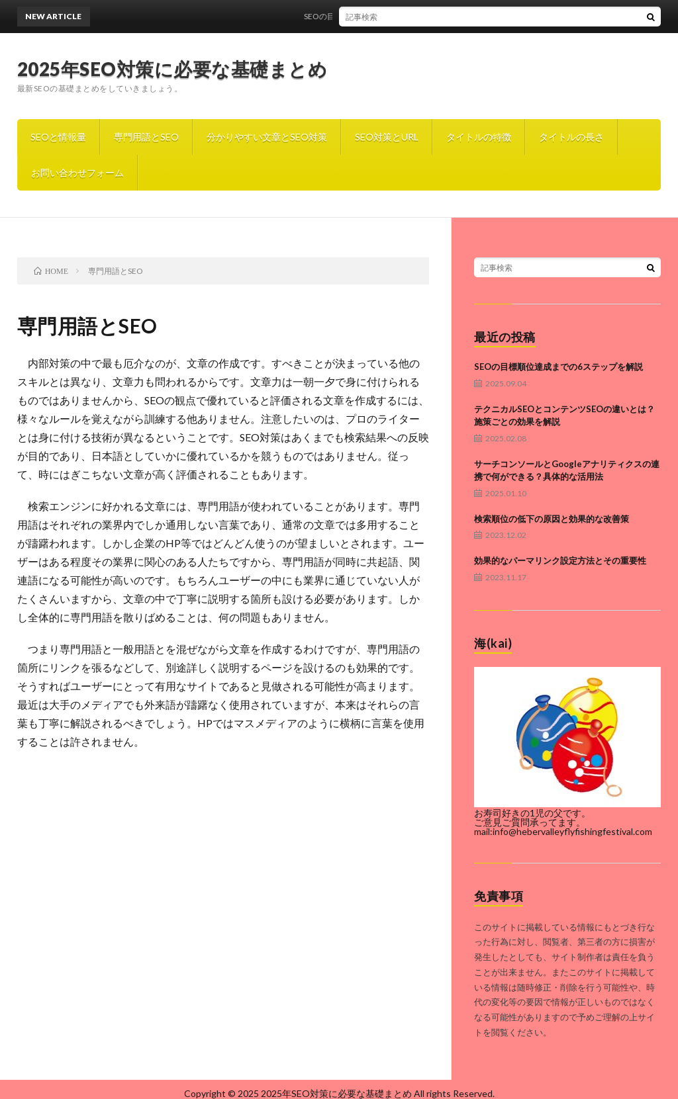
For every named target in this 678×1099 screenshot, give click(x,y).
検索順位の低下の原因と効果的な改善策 (551, 518)
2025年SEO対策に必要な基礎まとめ (172, 69)
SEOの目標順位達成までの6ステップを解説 (387, 16)
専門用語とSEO (146, 136)
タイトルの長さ (571, 136)
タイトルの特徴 (478, 136)
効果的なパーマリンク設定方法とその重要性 (560, 560)
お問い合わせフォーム (77, 172)
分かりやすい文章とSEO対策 (267, 136)
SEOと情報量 (58, 136)
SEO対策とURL (386, 136)
